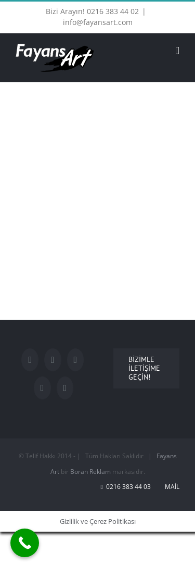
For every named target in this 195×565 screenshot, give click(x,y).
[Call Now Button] (24, 543)
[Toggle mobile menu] (177, 50)
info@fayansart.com (98, 22)
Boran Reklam (90, 471)
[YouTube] (75, 359)
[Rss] (65, 387)
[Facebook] (29, 359)
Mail (170, 486)
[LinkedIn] (42, 387)
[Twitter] (52, 359)
